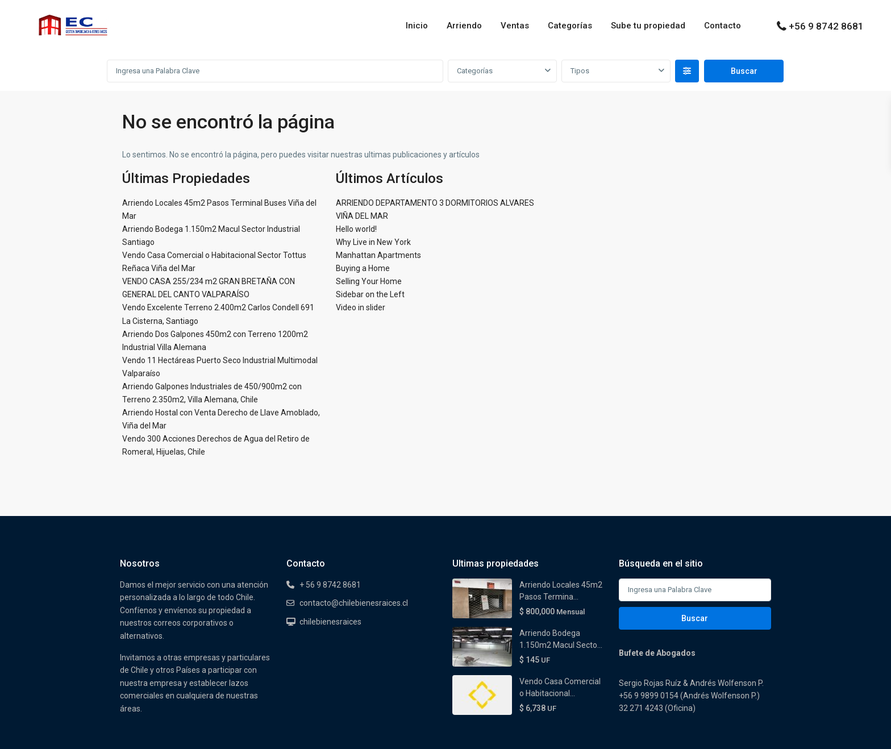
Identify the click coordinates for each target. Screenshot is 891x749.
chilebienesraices (330, 621)
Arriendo (464, 25)
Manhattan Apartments (378, 255)
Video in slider (360, 307)
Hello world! (356, 229)
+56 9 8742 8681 (826, 26)
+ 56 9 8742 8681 (330, 584)
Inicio (417, 25)
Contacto (722, 25)
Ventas (515, 25)
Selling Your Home (369, 281)
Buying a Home (363, 268)
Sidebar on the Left (370, 294)
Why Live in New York (373, 242)
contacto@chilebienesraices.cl (353, 602)
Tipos (580, 70)
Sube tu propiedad (648, 25)
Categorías (570, 25)
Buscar (694, 618)
